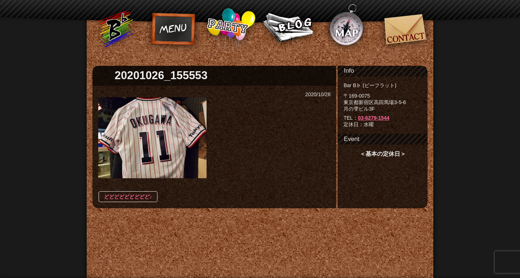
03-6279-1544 (373, 118)
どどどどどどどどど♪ (128, 197)
